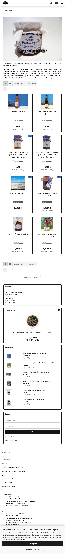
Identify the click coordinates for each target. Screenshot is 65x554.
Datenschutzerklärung (18, 539)
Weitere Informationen (32, 549)
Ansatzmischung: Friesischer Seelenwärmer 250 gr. (47, 235)
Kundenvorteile (6, 460)
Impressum (5, 456)
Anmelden (32, 432)
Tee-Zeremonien (10, 296)
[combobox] (19, 83)
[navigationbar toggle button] (62, 3)
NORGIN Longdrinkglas (18, 193)
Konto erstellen (10, 437)
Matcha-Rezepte (10, 300)
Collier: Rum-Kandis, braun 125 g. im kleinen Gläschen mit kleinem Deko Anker (47, 155)
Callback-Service (7, 483)
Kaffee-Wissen (10, 302)
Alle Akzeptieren (32, 544)
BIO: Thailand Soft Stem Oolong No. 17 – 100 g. (32, 333)
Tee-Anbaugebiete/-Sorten (13, 292)
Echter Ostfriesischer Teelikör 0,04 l (47, 113)
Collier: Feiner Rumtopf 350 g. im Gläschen (47, 194)
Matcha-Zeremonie (11, 294)
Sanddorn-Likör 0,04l (18, 112)
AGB (3, 475)
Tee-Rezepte (9, 298)
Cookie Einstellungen (8, 486)
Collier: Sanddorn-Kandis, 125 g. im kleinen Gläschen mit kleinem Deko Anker (18, 155)
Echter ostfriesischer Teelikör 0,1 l (18, 235)
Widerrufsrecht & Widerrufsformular (13, 471)
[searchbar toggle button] (51, 3)
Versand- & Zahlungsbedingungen (12, 467)
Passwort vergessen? (12, 440)
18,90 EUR (32, 338)
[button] (5, 83)
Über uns (4, 463)
